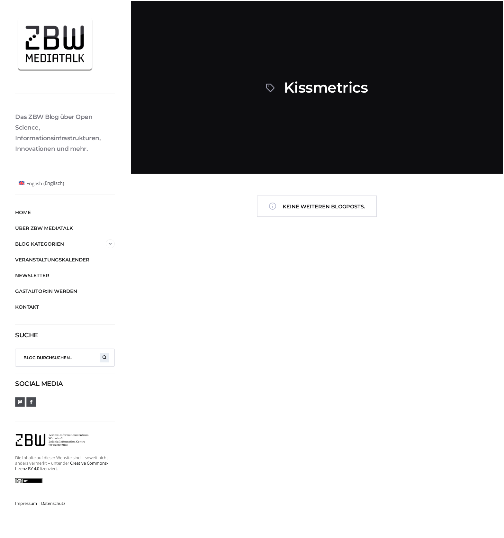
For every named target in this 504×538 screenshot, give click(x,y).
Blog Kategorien (65, 243)
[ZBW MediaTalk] (65, 47)
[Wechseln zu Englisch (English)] (41, 183)
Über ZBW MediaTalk (44, 228)
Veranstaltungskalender (52, 260)
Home (23, 212)
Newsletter (32, 275)
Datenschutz (53, 503)
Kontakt (27, 307)
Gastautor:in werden (46, 291)
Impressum (26, 503)
